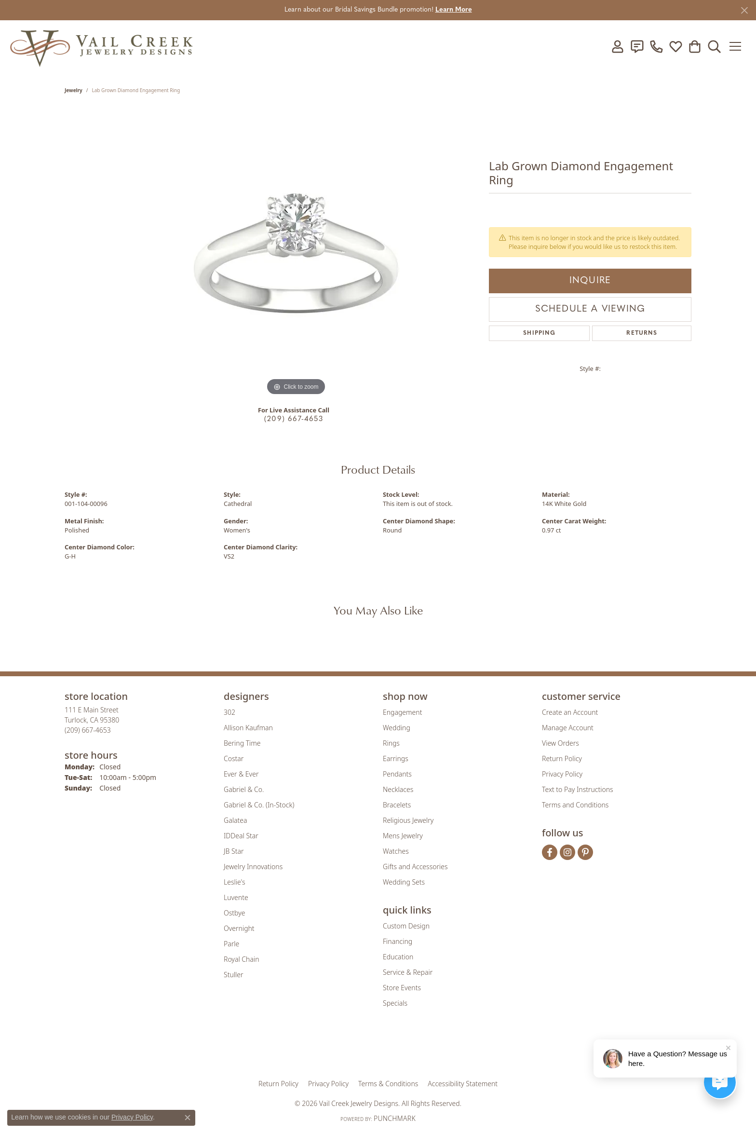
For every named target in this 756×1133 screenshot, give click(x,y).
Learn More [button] (453, 10)
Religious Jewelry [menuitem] (408, 820)
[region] (296, 253)
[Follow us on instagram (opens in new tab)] (567, 852)
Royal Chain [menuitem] (241, 959)
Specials (395, 1003)
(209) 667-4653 (293, 419)
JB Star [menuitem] (233, 851)
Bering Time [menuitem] (242, 743)
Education (398, 956)
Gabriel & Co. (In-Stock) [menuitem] (259, 804)
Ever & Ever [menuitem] (241, 773)
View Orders (560, 743)
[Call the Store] (88, 730)
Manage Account (568, 727)
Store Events (402, 987)
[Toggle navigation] (736, 46)
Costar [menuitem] (233, 758)
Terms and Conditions (575, 804)
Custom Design (406, 925)
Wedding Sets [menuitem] (404, 882)
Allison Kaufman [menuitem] (248, 727)
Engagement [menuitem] (402, 712)
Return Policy (562, 758)
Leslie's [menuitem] (234, 882)
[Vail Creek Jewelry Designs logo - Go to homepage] (101, 46)
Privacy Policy (562, 773)
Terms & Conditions (388, 1083)
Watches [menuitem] (396, 851)
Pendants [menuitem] (397, 773)
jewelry (73, 90)
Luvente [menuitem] (236, 897)
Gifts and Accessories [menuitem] (415, 866)
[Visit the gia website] (302, 1049)
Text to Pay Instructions (577, 789)
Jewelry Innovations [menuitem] (253, 866)
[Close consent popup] (187, 1117)
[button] (616, 46)
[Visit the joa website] (345, 1049)
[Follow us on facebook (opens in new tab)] (549, 852)
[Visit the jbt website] (457, 1049)
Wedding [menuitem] (396, 727)
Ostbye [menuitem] (234, 912)
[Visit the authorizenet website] (418, 1049)
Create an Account (570, 712)
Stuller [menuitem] (233, 974)
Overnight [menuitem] (239, 928)
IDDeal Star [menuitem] (241, 835)
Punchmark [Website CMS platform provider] (395, 1118)
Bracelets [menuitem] (397, 804)
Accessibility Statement (463, 1083)
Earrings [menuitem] (395, 758)
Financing (397, 941)
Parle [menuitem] (231, 943)
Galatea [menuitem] (235, 820)
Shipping (539, 333)
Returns (641, 333)
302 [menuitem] (229, 712)
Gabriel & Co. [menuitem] (244, 789)
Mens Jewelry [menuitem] (403, 835)
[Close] (744, 10)
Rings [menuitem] (391, 743)
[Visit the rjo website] (381, 1049)
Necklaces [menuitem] (398, 789)
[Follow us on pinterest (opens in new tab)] (585, 852)
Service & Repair (407, 972)
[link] (635, 46)
